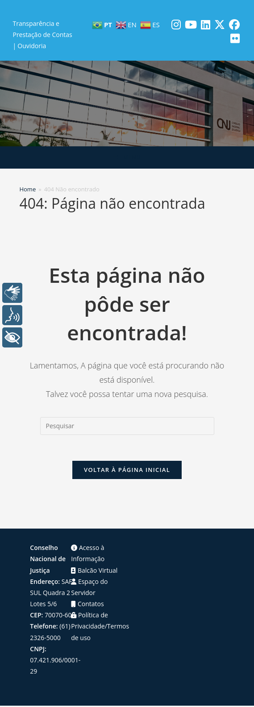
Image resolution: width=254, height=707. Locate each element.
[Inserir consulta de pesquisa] (127, 426)
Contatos (87, 605)
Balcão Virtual (94, 571)
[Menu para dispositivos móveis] (127, 157)
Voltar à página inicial (127, 471)
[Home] (27, 189)
